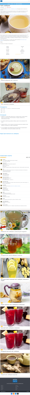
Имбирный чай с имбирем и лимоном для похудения (13, 231)
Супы (16, 389)
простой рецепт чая (10, 14)
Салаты (16, 388)
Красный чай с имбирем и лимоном (10, 327)
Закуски (2, 387)
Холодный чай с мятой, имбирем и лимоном (11, 255)
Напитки (2, 388)
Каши (16, 387)
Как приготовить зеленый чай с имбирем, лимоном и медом (15, 280)
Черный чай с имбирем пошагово (9, 374)
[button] (29, 1)
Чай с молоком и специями (7, 104)
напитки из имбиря (24, 14)
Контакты (28, 391)
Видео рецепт (9, 7)
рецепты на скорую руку (17, 14)
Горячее (16, 385)
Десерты (2, 386)
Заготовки (16, 386)
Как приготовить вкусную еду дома (1, 1)
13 (5, 7)
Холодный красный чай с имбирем (10, 351)
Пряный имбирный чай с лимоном (9, 80)
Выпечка (2, 385)
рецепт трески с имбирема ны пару (11, 8)
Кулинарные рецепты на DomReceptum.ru (15, 380)
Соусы (2, 389)
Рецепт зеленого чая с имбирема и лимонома (13, 304)
